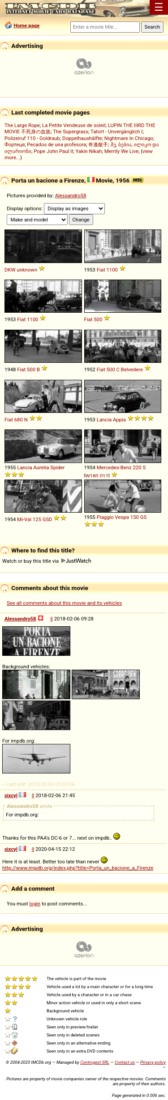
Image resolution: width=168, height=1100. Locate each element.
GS (143, 517)
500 (98, 319)
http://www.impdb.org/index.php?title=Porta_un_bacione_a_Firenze (77, 868)
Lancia (104, 419)
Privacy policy (153, 1062)
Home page (26, 25)
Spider (57, 467)
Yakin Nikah (88, 151)
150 (134, 517)
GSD (47, 519)
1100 (111, 270)
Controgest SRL (94, 1062)
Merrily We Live (121, 151)
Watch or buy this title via (46, 561)
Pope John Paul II (53, 151)
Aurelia (41, 467)
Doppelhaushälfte (82, 138)
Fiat (101, 270)
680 (18, 419)
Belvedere (132, 369)
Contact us (125, 1062)
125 (37, 519)
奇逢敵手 (98, 144)
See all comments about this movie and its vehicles (64, 603)
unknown (27, 270)
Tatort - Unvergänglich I (116, 131)
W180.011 (97, 476)
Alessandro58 (70, 195)
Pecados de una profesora (56, 144)
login (35, 903)
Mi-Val (24, 519)
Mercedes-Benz (114, 467)
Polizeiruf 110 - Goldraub (32, 138)
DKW (10, 270)
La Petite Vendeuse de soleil (73, 125)
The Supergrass (70, 131)
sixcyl (10, 795)
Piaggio (105, 517)
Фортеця (14, 144)
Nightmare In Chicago (128, 138)
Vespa (122, 517)
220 (137, 467)
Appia (119, 419)
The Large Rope (22, 125)
